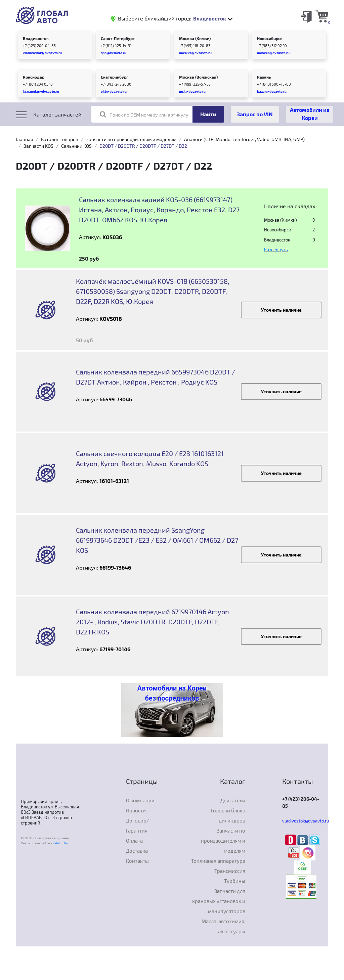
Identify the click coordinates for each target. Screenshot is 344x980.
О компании (140, 800)
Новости (136, 810)
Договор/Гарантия (137, 825)
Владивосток (36, 38)
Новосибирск (270, 38)
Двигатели (232, 800)
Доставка (137, 851)
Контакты (137, 861)
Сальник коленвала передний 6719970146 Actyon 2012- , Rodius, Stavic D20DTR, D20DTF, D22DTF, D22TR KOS (152, 622)
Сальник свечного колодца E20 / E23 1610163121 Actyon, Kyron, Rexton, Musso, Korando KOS (150, 458)
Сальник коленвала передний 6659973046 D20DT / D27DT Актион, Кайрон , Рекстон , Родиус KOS (155, 377)
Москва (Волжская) (198, 77)
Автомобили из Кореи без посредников (172, 693)
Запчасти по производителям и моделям (131, 139)
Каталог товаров (59, 139)
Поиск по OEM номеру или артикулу (144, 114)
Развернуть (276, 249)
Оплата (134, 841)
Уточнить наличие (281, 310)
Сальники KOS (76, 146)
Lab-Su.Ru (60, 843)
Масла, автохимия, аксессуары (223, 926)
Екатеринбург (114, 77)
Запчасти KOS (38, 146)
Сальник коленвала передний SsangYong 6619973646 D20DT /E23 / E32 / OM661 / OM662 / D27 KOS (157, 540)
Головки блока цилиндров (228, 815)
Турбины (234, 881)
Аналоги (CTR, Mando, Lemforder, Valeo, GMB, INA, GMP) (244, 139)
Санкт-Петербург (118, 38)
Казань (264, 77)
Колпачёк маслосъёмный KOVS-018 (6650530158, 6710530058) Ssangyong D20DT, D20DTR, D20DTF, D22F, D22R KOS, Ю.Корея (152, 291)
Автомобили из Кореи (309, 113)
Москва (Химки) (195, 38)
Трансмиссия (229, 871)
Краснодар (33, 77)
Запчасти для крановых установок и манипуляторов (218, 901)
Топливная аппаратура (218, 861)
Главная (24, 139)
